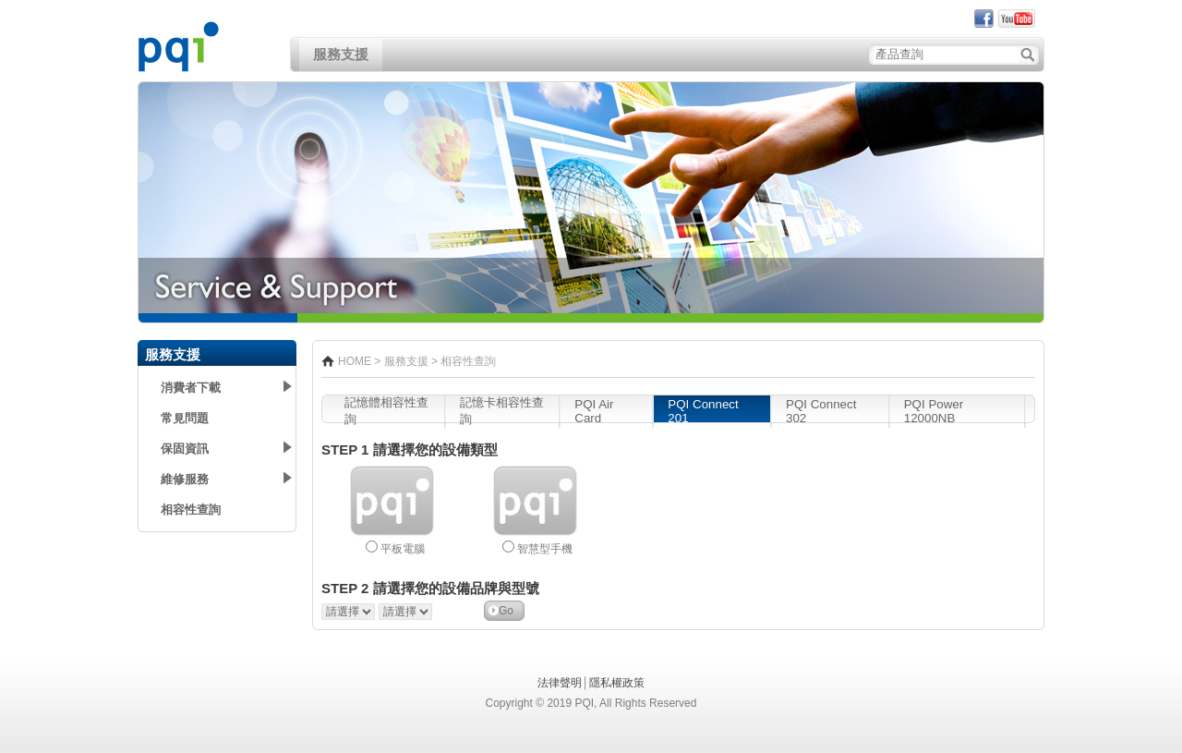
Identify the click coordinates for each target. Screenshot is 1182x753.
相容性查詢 (191, 509)
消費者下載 (191, 388)
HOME (354, 361)
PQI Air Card (593, 411)
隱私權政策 (617, 682)
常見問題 (185, 418)
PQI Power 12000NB (933, 411)
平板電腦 (402, 548)
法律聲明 (559, 682)
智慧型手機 (545, 548)
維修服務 (185, 479)
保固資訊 (185, 448)
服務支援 (340, 54)
